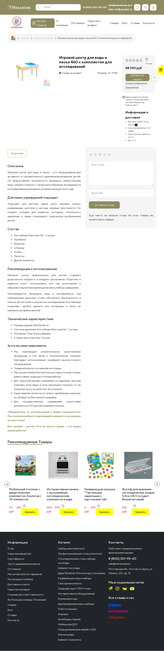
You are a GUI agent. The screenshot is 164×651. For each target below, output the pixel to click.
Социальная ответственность (26, 594)
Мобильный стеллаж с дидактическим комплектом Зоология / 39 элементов (25, 494)
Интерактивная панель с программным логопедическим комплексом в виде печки (62, 496)
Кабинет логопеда (69, 568)
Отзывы (12, 615)
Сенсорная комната (70, 583)
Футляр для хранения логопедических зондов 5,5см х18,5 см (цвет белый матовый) (138, 494)
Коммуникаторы (67, 598)
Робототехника (67, 609)
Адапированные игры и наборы (76, 604)
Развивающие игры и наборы (74, 578)
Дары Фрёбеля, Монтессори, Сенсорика (81, 573)
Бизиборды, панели (69, 619)
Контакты (13, 620)
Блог (10, 610)
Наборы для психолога (71, 548)
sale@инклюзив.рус (120, 5)
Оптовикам (14, 569)
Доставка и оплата (18, 584)
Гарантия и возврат (19, 589)
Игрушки (63, 614)
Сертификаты (16, 558)
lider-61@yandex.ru (120, 9)
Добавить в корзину (137, 77)
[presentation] (7, 484)
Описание (17, 153)
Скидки (12, 605)
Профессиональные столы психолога (80, 553)
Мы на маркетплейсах (20, 579)
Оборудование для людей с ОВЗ (77, 629)
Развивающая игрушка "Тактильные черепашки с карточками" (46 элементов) (99, 496)
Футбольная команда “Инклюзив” (27, 599)
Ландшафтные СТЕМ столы (74, 588)
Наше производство (19, 553)
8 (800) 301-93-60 (95, 7)
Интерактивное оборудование (76, 593)
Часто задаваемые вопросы (24, 564)
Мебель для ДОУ (68, 624)
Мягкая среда (66, 634)
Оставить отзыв (104, 204)
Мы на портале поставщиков (25, 574)
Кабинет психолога (69, 639)
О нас (11, 548)
